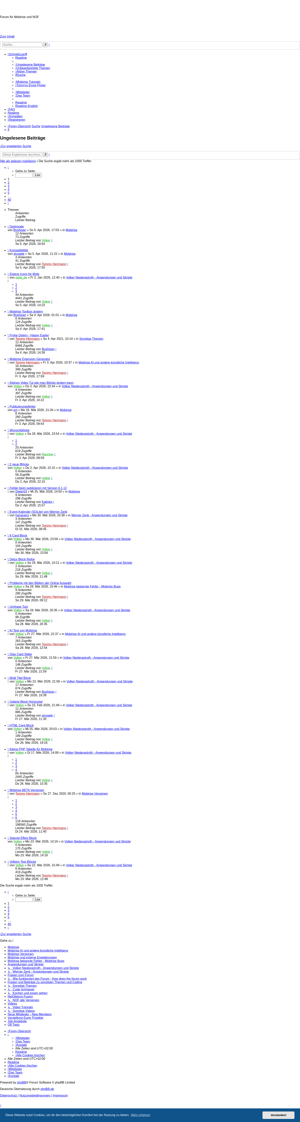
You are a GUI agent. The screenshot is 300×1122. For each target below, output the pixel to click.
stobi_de (21, 277)
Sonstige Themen (91, 338)
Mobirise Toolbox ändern (26, 311)
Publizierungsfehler (23, 406)
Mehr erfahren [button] (140, 1115)
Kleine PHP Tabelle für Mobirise (31, 749)
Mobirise (71, 230)
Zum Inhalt (7, 36)
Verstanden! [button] (278, 1115)
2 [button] (8, 182)
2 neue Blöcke (19, 464)
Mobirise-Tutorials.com (33, 7)
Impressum (7, 30)
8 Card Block (18, 535)
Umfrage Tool (19, 606)
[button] (8, 167)
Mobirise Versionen (95, 793)
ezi (15, 410)
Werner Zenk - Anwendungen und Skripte (99, 515)
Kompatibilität (19, 250)
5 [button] (8, 192)
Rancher (47, 454)
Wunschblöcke (19, 430)
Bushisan (19, 230)
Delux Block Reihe (22, 559)
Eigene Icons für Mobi (24, 274)
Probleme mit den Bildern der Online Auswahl (40, 583)
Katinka (47, 501)
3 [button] (8, 186)
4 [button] (8, 189)
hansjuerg (22, 515)
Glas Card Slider (21, 654)
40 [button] (9, 199)
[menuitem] (21, 57)
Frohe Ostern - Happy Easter (29, 335)
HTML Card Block (22, 725)
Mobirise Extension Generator (30, 359)
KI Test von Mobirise (23, 630)
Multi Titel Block (20, 678)
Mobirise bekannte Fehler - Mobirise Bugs (92, 586)
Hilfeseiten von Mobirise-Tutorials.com (22, 23)
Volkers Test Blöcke (23, 861)
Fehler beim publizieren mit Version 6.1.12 (38, 488)
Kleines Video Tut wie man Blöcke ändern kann (41, 382)
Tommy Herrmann (54, 264)
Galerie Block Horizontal (26, 701)
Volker (46, 240)
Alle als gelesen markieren (18, 161)
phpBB (21, 1082)
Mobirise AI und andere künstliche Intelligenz (108, 362)
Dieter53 (21, 491)
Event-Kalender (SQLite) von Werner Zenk (38, 511)
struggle (18, 253)
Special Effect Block (23, 838)
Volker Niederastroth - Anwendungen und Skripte (99, 277)
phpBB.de (47, 1089)
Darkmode (17, 226)
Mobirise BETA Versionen (27, 790)
